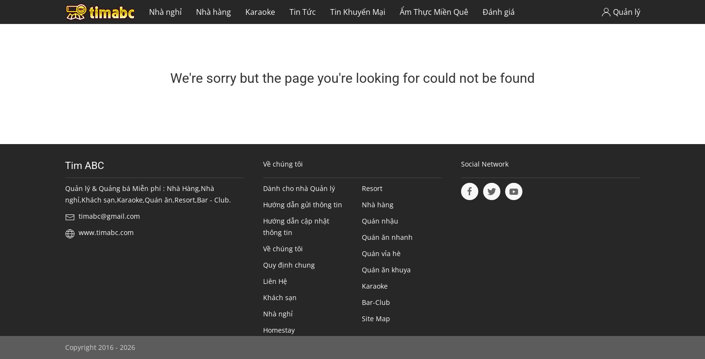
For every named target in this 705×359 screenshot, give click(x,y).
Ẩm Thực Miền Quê (434, 12)
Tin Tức (302, 12)
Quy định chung (289, 264)
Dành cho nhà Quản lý (299, 188)
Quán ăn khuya (386, 269)
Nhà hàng (213, 12)
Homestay (279, 330)
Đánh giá (499, 12)
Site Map (376, 318)
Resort (372, 188)
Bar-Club (376, 302)
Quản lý (620, 12)
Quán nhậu (380, 220)
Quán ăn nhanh (387, 237)
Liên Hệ (275, 281)
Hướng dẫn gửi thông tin (302, 204)
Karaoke (260, 12)
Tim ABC (84, 165)
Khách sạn (280, 297)
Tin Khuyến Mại (357, 12)
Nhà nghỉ (165, 12)
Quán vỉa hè (381, 253)
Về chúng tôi (283, 248)
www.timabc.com (106, 232)
